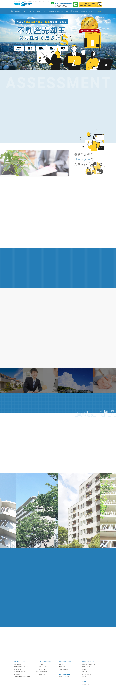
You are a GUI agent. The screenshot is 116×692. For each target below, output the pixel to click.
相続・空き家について (41, 677)
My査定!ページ (85, 690)
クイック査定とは (40, 670)
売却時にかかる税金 (19, 680)
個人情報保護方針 (86, 680)
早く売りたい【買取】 (41, 675)
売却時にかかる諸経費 (19, 677)
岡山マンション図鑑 (64, 682)
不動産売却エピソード (64, 675)
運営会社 (84, 675)
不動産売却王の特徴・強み (88, 670)
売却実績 (61, 670)
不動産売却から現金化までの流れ (22, 682)
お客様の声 (62, 672)
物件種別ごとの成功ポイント (21, 672)
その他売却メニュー (41, 680)
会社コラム (85, 682)
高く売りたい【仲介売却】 (43, 672)
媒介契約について (18, 675)
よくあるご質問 (86, 672)
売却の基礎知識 (17, 670)
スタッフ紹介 (85, 677)
